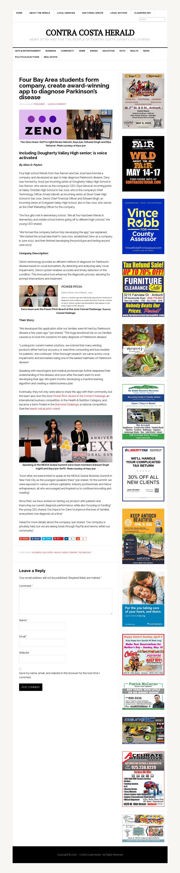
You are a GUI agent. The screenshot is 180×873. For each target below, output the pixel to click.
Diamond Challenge (67, 404)
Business (37, 552)
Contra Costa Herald (90, 32)
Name (23, 620)
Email (23, 636)
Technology (84, 552)
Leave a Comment (57, 104)
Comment (26, 585)
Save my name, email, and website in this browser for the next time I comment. (59, 675)
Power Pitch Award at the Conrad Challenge (79, 396)
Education (48, 552)
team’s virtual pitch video (44, 408)
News (65, 552)
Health (58, 552)
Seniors (73, 552)
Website (24, 652)
